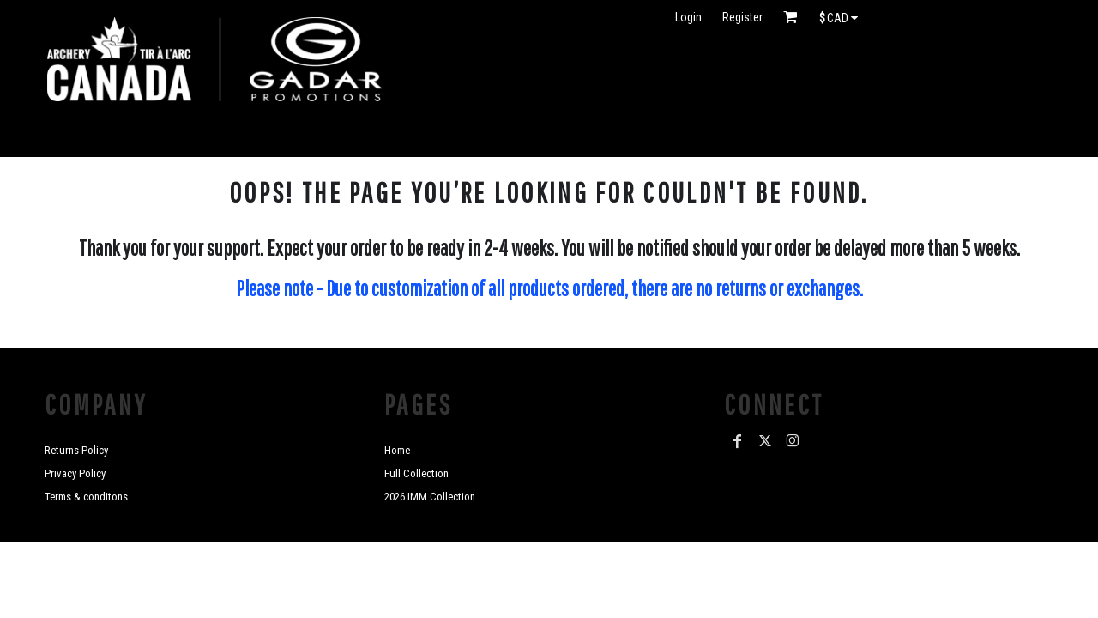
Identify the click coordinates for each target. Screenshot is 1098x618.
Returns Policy (76, 450)
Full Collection (416, 473)
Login (688, 17)
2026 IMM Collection (429, 496)
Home (397, 450)
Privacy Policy (75, 473)
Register (742, 17)
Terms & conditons (86, 496)
